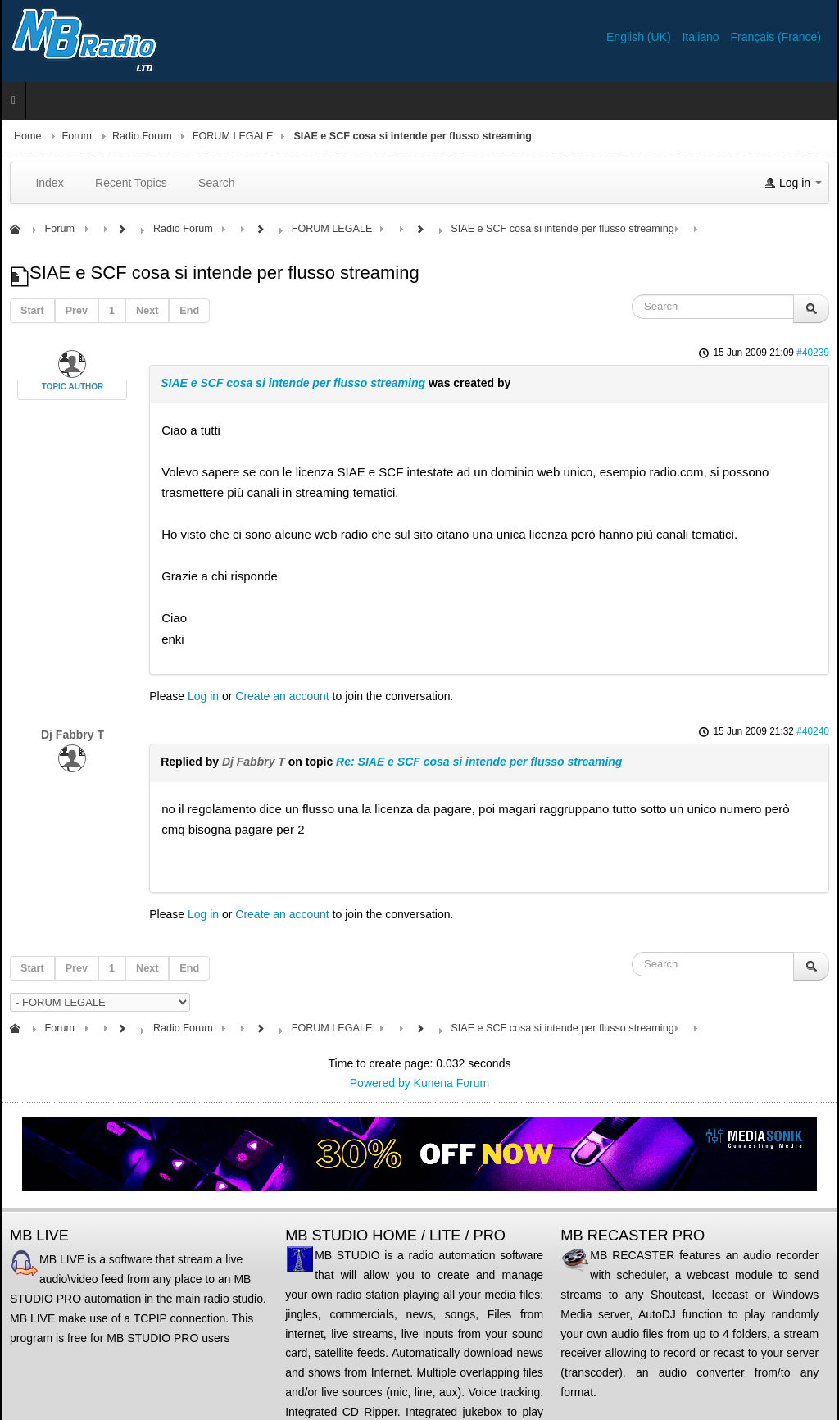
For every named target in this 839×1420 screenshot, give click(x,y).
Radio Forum (142, 136)
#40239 (812, 352)
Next (147, 310)
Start (32, 310)
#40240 (812, 731)
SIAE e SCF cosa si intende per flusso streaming (293, 382)
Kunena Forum (452, 1083)
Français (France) (776, 36)
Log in (203, 696)
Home (28, 136)
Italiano (702, 36)
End (189, 310)
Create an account (282, 696)
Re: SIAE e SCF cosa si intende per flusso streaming (479, 761)
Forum (77, 136)
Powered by (380, 1083)
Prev (77, 310)
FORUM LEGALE (233, 136)
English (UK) (639, 36)
